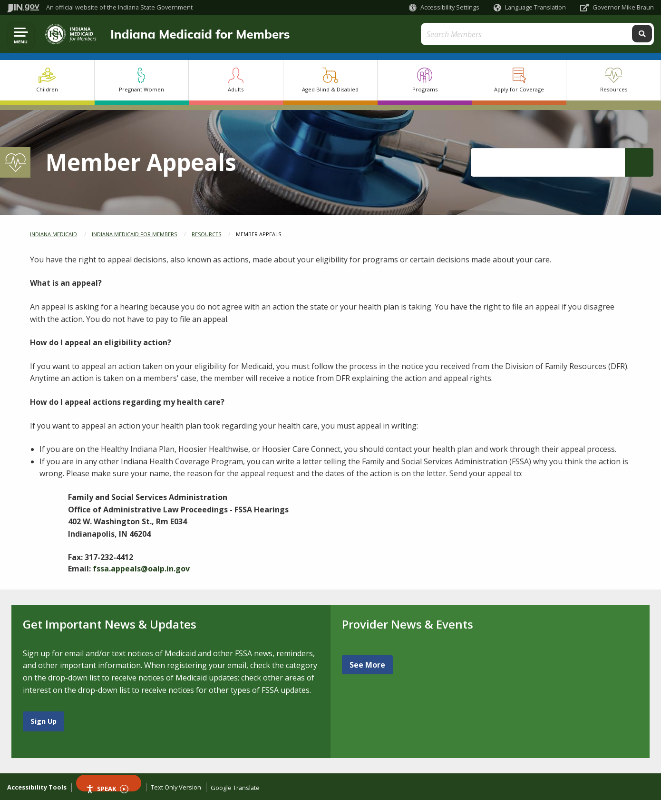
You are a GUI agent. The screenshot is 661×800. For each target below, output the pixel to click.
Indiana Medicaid (53, 234)
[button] (444, 7)
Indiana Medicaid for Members (196, 33)
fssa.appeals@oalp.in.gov (141, 568)
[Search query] (573, 34)
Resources (206, 234)
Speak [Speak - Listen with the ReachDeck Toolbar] (107, 787)
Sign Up (43, 721)
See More (367, 665)
